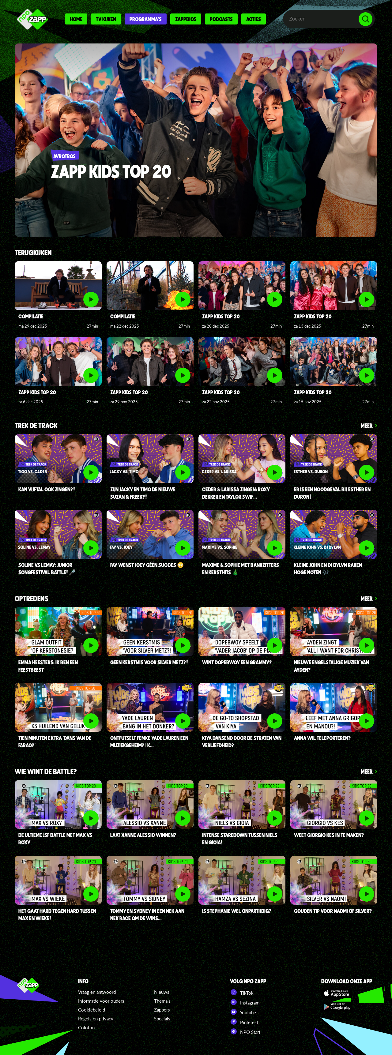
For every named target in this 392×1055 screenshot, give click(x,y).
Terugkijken (33, 253)
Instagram (244, 1002)
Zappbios (185, 19)
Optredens (31, 599)
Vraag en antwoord (97, 992)
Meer (367, 425)
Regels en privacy (95, 1018)
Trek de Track (36, 426)
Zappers (162, 1009)
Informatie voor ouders (101, 1001)
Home (76, 19)
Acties (253, 19)
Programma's (146, 19)
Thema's (162, 1001)
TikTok (242, 992)
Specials (162, 1018)
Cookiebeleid (91, 1009)
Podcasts (221, 19)
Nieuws (161, 992)
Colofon (86, 1027)
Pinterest (244, 1021)
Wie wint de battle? (46, 772)
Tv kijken (106, 19)
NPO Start (245, 1031)
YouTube (243, 1012)
